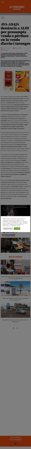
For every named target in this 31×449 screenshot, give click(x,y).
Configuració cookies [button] (8, 228)
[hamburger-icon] (2, 17)
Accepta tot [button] (17, 228)
